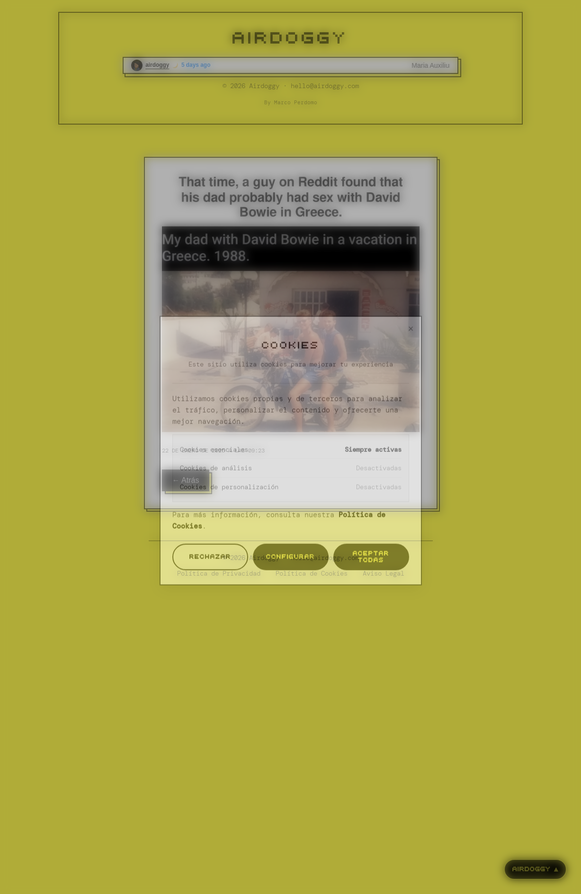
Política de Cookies (312, 573)
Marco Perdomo (295, 102)
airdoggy (157, 65)
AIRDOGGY (290, 38)
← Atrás (185, 480)
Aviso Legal (383, 573)
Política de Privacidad (218, 573)
